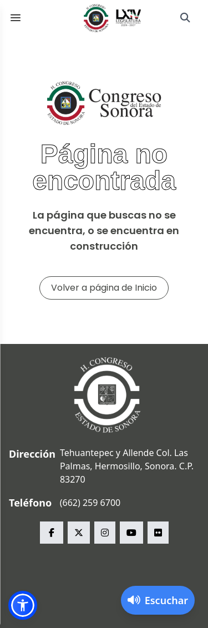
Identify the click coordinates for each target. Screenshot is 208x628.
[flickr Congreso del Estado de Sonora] (158, 532)
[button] (22, 605)
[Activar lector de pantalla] (158, 600)
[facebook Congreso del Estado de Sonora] (51, 532)
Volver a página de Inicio (104, 287)
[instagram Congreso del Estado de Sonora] (105, 532)
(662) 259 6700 (90, 503)
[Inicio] (113, 17)
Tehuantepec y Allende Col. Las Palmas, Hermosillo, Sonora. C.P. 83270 (127, 466)
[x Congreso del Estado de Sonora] (78, 532)
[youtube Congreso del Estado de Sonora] (131, 532)
